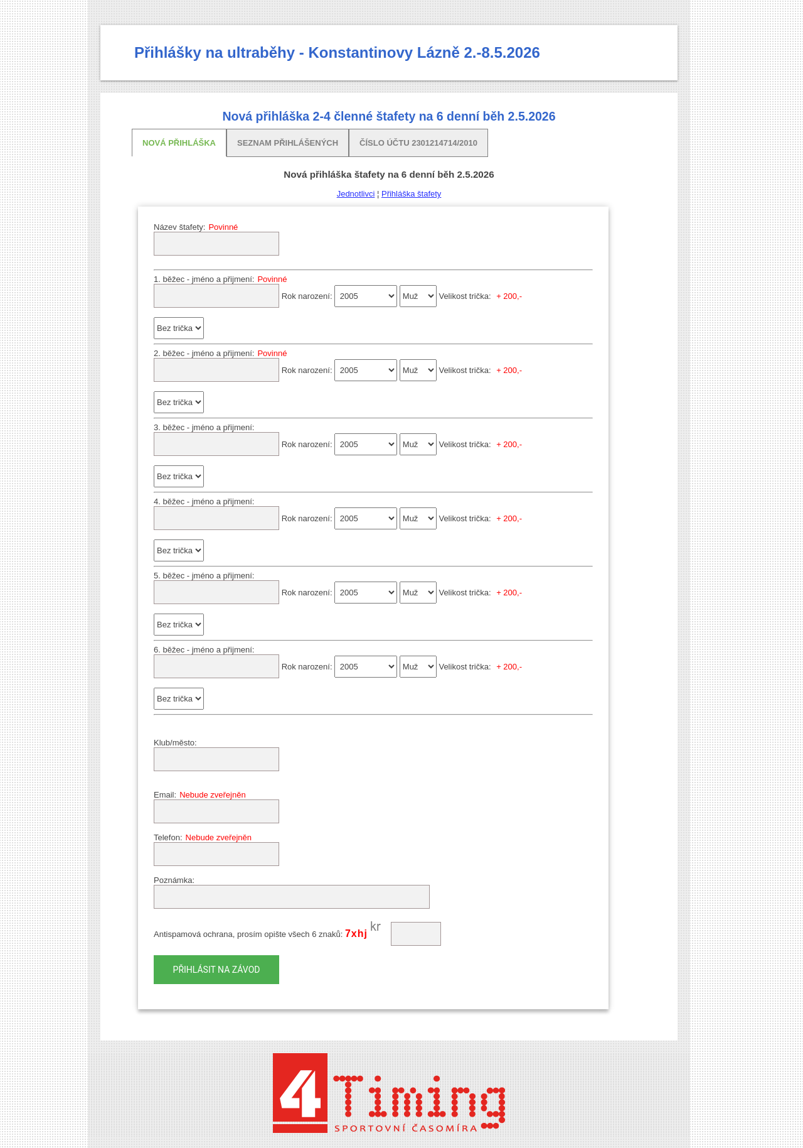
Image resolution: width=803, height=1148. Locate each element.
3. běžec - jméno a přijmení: (204, 427)
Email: (165, 794)
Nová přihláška (179, 143)
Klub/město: (175, 742)
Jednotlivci (356, 193)
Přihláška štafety (411, 193)
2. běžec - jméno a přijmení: (204, 353)
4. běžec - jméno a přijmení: (204, 501)
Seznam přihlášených (287, 143)
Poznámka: (174, 880)
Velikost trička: (465, 296)
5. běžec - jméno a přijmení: (204, 575)
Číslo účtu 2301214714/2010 (418, 143)
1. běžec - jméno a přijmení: (204, 279)
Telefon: (168, 837)
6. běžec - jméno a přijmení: (204, 649)
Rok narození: (307, 296)
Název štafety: (179, 227)
